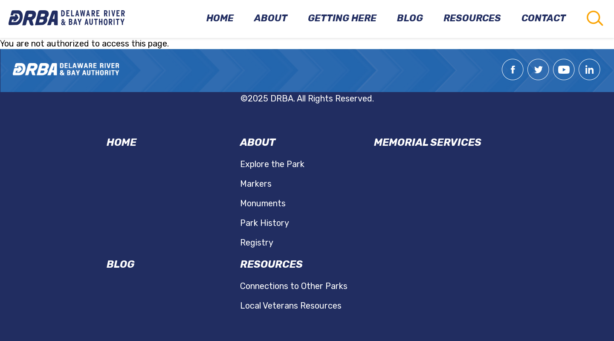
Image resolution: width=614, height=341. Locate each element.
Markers (256, 184)
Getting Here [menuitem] (342, 18)
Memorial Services (427, 142)
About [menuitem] (270, 18)
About (257, 142)
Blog (120, 264)
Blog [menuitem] (410, 18)
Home (121, 142)
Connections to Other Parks (294, 286)
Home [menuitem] (220, 18)
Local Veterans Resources (291, 306)
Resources (271, 264)
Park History (264, 223)
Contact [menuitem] (543, 18)
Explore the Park (272, 164)
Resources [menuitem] (472, 18)
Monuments (263, 203)
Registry (256, 242)
